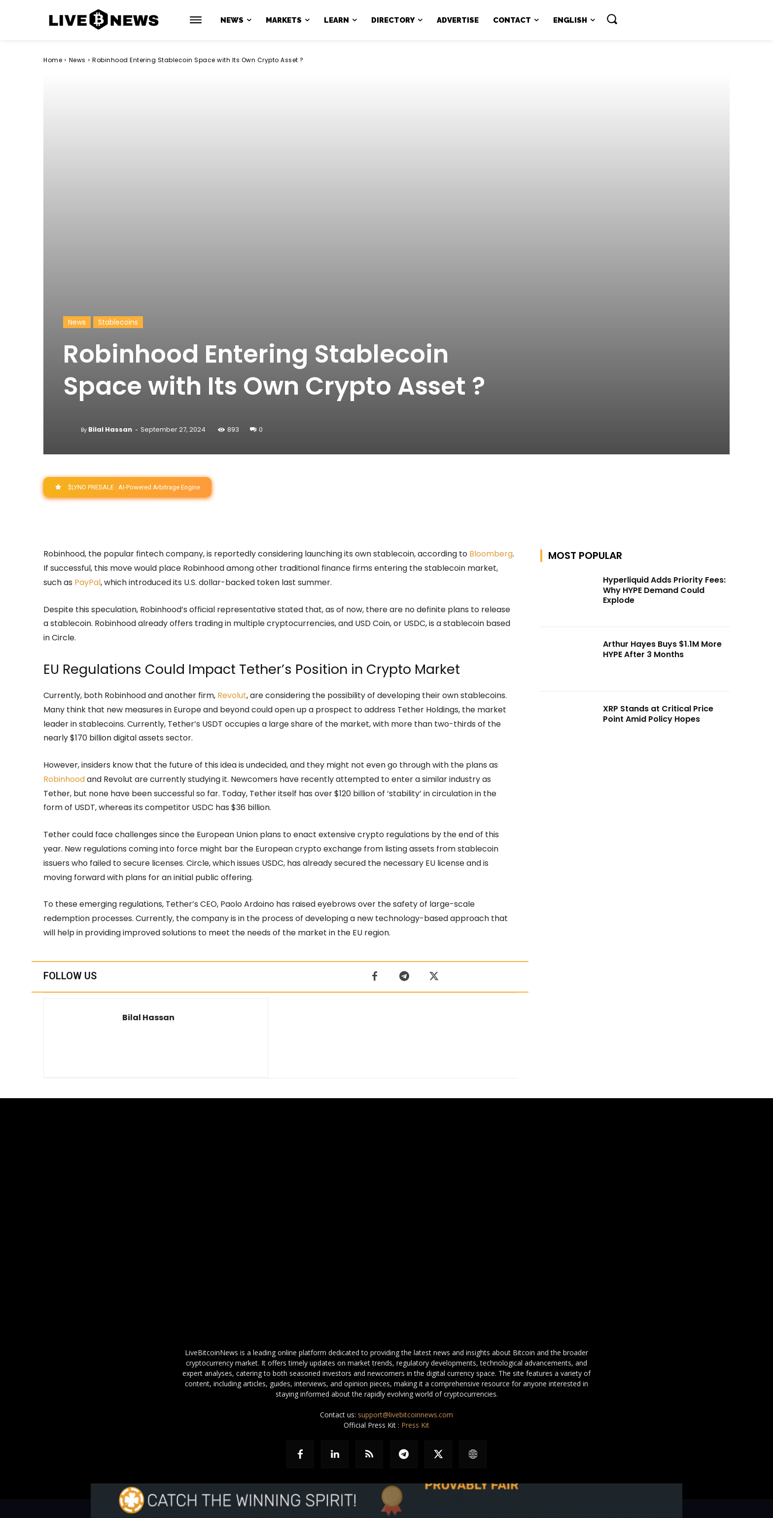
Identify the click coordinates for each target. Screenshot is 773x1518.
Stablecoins (118, 322)
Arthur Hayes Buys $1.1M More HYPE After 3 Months (662, 650)
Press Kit (415, 1425)
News (77, 60)
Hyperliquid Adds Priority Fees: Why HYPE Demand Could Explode (664, 590)
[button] (612, 19)
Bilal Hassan (110, 429)
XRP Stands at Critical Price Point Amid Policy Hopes (658, 714)
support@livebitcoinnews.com (405, 1414)
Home (52, 60)
